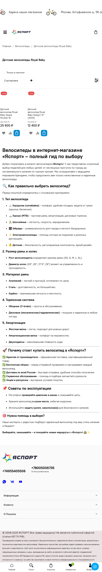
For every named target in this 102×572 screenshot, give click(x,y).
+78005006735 (42, 468)
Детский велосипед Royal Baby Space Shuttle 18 (9, 113)
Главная (6, 46)
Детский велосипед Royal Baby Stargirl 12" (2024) (36, 113)
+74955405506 (14, 471)
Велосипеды (22, 46)
